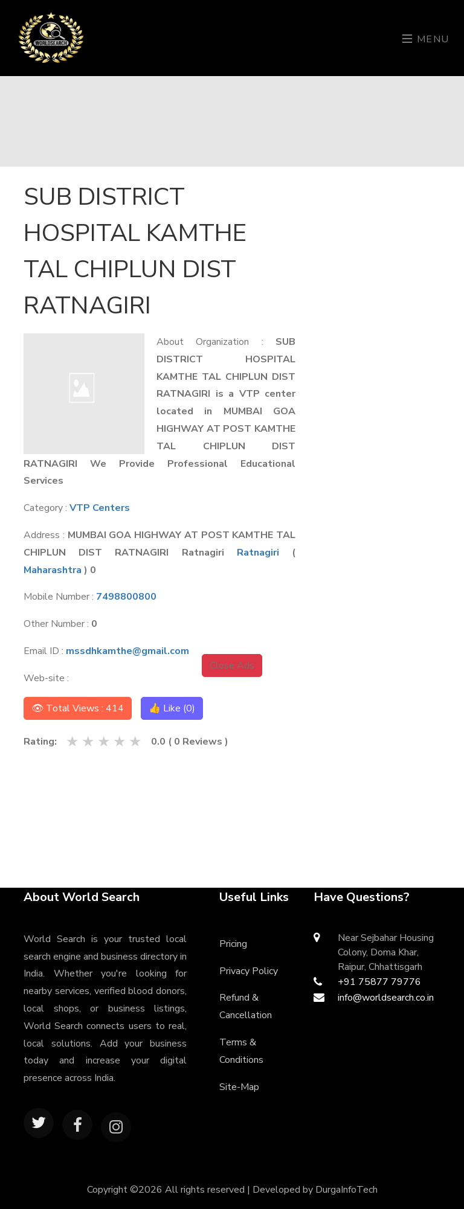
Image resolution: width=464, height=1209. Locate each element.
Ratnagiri (258, 552)
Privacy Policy (248, 971)
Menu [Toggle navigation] (426, 39)
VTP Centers (99, 508)
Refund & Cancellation (245, 1006)
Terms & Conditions (241, 1051)
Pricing (233, 944)
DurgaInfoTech (346, 1189)
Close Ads (232, 665)
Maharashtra (53, 570)
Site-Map (239, 1087)
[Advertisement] (387, 360)
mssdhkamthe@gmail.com (127, 651)
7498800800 (126, 596)
